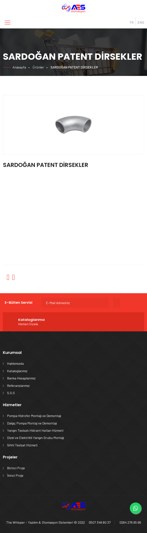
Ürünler (38, 67)
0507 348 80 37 (100, 522)
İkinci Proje (15, 475)
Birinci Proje (16, 468)
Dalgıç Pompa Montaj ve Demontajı (32, 423)
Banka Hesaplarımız (21, 378)
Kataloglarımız (17, 371)
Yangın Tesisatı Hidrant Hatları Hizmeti (35, 430)
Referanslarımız (18, 385)
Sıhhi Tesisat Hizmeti (22, 445)
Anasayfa (19, 67)
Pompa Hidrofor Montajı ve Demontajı (34, 416)
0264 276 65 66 (130, 522)
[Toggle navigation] (7, 23)
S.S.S (11, 393)
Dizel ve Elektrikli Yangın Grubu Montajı (35, 438)
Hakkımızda (15, 363)
